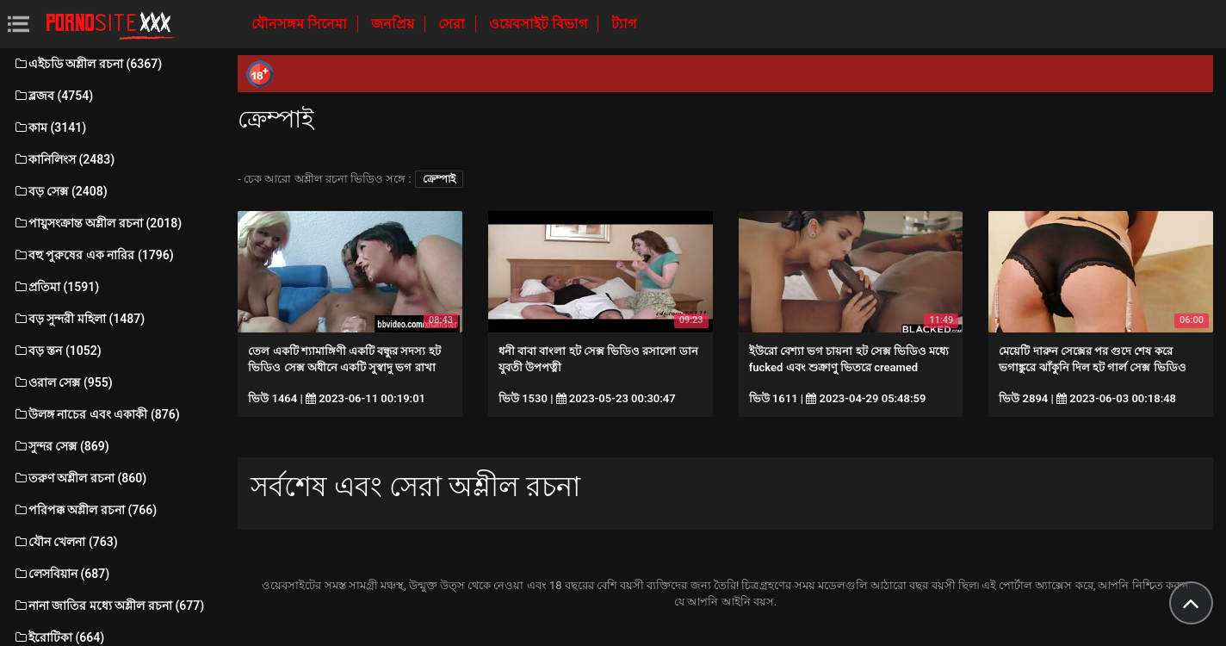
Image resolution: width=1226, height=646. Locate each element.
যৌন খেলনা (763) (65, 542)
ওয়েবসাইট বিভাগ (540, 24)
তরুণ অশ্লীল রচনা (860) (79, 478)
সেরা (453, 24)
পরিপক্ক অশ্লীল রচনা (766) (85, 510)
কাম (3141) (49, 127)
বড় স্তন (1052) (57, 350)
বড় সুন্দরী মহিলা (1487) (79, 319)
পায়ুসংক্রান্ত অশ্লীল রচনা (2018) (97, 223)
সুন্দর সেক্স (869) (61, 446)
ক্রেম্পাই (439, 179)
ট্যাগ (623, 24)
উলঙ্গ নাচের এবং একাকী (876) (96, 414)
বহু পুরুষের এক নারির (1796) (93, 255)
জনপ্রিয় (394, 24)
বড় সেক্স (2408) (60, 191)
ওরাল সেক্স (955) (63, 382)
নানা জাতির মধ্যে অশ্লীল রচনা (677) (108, 605)
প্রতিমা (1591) (56, 287)
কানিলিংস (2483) (64, 159)
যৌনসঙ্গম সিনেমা (300, 24)
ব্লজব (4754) (53, 95)
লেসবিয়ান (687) (61, 574)
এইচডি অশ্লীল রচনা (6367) (87, 64)
